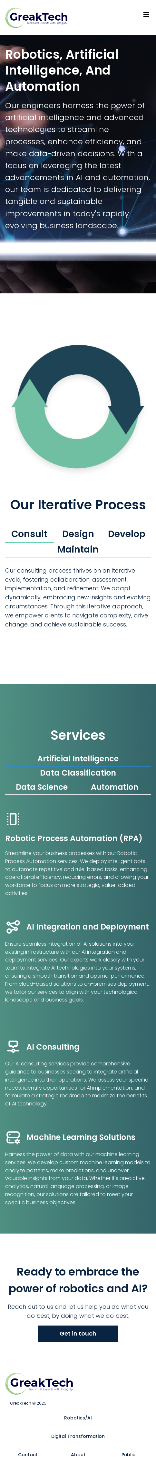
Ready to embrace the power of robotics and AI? (78, 1280)
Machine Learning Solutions (80, 1137)
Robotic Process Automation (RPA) (73, 838)
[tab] (29, 534)
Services (78, 735)
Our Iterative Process (78, 505)
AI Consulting (53, 1047)
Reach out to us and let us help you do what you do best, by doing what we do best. (78, 1311)
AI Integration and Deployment (87, 926)
